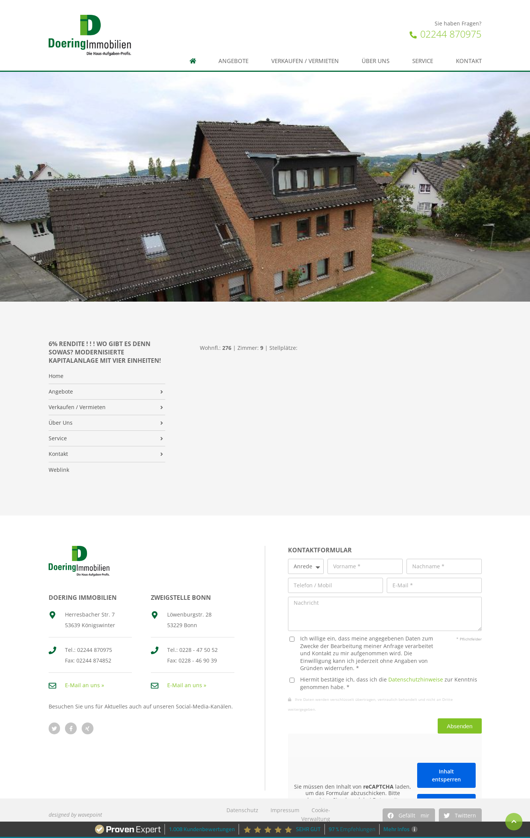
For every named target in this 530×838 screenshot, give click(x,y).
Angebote (233, 61)
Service (422, 61)
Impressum (285, 810)
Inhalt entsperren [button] (446, 775)
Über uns (375, 61)
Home (56, 376)
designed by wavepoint (75, 814)
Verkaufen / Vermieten (305, 61)
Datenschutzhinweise (415, 679)
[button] (409, 815)
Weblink (59, 470)
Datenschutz (242, 810)
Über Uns (61, 423)
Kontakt (469, 61)
